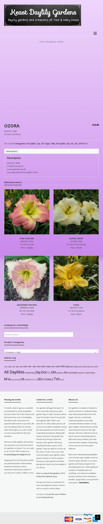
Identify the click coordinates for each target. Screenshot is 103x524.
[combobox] (51, 351)
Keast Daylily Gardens (43, 12)
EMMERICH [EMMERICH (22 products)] (60, 373)
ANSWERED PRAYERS (27, 305)
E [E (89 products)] (48, 372)
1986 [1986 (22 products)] (9, 367)
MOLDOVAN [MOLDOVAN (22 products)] (16, 380)
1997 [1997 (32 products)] (53, 366)
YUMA (76, 305)
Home (42, 42)
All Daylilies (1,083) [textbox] (50, 352)
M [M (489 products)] (5, 379)
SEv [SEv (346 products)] (40, 379)
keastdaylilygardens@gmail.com (17, 454)
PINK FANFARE (27, 238)
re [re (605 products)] (22, 379)
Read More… (84, 482)
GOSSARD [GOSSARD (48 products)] (73, 372)
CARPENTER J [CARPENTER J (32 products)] (30, 373)
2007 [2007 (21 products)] (92, 367)
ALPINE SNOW (76, 238)
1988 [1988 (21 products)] (17, 367)
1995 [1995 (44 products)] (43, 366)
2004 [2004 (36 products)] (84, 366)
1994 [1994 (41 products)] (38, 366)
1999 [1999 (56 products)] (62, 366)
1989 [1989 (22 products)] (20, 367)
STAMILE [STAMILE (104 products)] (48, 379)
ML (72, 143)
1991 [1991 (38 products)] (29, 366)
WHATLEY (83, 143)
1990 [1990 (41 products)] (25, 366)
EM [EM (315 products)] (53, 372)
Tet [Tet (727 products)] (57, 378)
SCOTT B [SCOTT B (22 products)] (34, 380)
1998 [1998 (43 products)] (57, 366)
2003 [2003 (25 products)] (80, 367)
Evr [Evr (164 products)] (66, 372)
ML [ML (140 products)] (9, 379)
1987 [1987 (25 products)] (13, 367)
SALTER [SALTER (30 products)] (27, 380)
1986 (53, 143)
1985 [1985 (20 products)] (5, 367)
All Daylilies (51, 42)
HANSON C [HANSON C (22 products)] (82, 373)
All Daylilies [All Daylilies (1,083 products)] (14, 372)
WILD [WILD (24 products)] (62, 380)
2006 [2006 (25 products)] (89, 367)
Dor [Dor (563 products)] (44, 372)
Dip (38, 143)
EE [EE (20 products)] (50, 373)
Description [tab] (11, 151)
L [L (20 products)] (95, 373)
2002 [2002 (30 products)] (76, 367)
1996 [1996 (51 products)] (48, 366)
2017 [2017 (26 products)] (96, 367)
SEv (42, 143)
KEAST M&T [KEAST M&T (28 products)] (90, 373)
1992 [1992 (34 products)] (34, 366)
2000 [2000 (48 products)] (67, 366)
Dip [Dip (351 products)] (38, 372)
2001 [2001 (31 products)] (71, 366)
